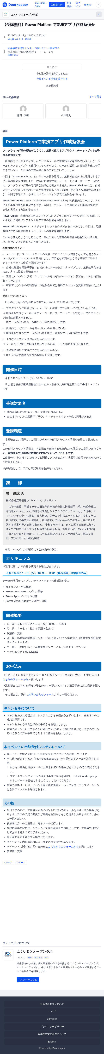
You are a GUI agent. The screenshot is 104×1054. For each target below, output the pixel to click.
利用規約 (52, 1019)
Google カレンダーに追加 (19, 39)
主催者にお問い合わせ (52, 1003)
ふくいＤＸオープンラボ (24, 14)
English (88, 4)
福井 (30, 957)
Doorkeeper (58, 1048)
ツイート (20, 862)
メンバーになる (28, 979)
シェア (8, 862)
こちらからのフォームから (63, 846)
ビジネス (38, 957)
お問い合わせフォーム (41, 694)
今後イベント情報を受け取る (52, 78)
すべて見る (95, 96)
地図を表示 (13, 55)
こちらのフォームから (15, 679)
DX (46, 957)
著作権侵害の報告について (52, 1034)
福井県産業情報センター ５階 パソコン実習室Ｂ (34, 48)
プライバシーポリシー (52, 1026)
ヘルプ (52, 1011)
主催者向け (57, 4)
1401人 (21, 957)
